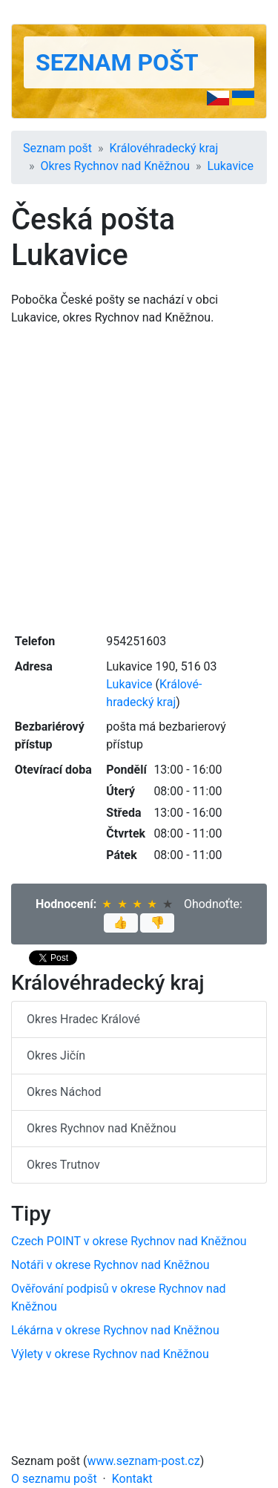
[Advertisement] (139, 478)
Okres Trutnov (63, 1165)
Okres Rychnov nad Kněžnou (116, 166)
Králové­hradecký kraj (164, 148)
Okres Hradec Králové (83, 1019)
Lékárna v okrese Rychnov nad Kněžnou (115, 1330)
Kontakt (132, 1479)
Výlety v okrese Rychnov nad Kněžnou (110, 1354)
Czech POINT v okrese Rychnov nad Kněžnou (129, 1241)
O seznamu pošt (54, 1479)
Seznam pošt (117, 62)
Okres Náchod (64, 1092)
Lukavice (231, 166)
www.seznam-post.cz (143, 1461)
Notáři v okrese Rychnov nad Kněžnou (110, 1265)
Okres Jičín (56, 1055)
